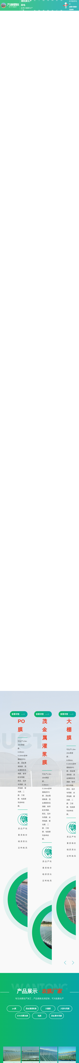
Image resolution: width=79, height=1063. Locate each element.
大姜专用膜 (64, 904)
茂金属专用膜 (56, 911)
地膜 (39, 911)
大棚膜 (48, 904)
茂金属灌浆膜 (31, 904)
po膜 (61, 718)
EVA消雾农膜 (22, 911)
